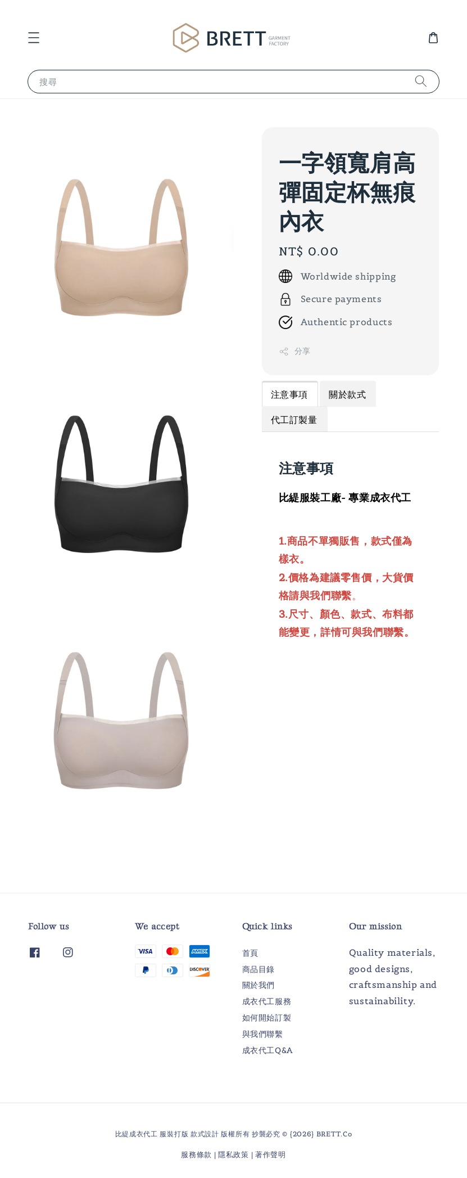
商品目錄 (258, 969)
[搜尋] (421, 81)
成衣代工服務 (267, 1001)
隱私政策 (233, 1154)
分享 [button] (295, 351)
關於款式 (347, 394)
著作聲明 (270, 1154)
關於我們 (258, 985)
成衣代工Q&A (267, 1050)
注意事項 (289, 394)
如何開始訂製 (267, 1018)
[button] (33, 37)
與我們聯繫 (262, 1034)
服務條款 (196, 1154)
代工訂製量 (294, 419)
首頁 (250, 953)
